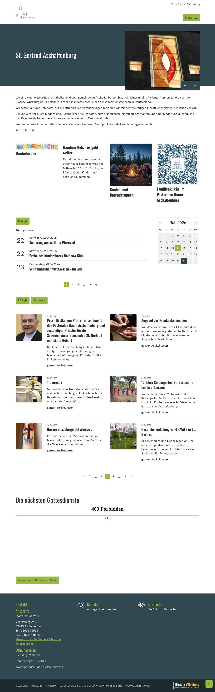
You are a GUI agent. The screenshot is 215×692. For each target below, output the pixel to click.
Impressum (52, 685)
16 (178, 248)
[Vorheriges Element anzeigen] (185, 85)
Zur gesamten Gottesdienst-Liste (37, 580)
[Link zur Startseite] (24, 12)
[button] (39, 300)
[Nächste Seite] (96, 284)
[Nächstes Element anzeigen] (195, 85)
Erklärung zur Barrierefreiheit (106, 685)
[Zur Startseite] (186, 686)
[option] (107, 55)
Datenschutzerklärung (73, 685)
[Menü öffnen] (191, 17)
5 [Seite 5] (90, 284)
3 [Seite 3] (78, 284)
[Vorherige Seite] (83, 476)
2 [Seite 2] (72, 284)
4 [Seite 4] (113, 476)
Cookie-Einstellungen (138, 685)
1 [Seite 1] (89, 476)
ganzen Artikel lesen (60, 365)
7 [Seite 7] (125, 476)
